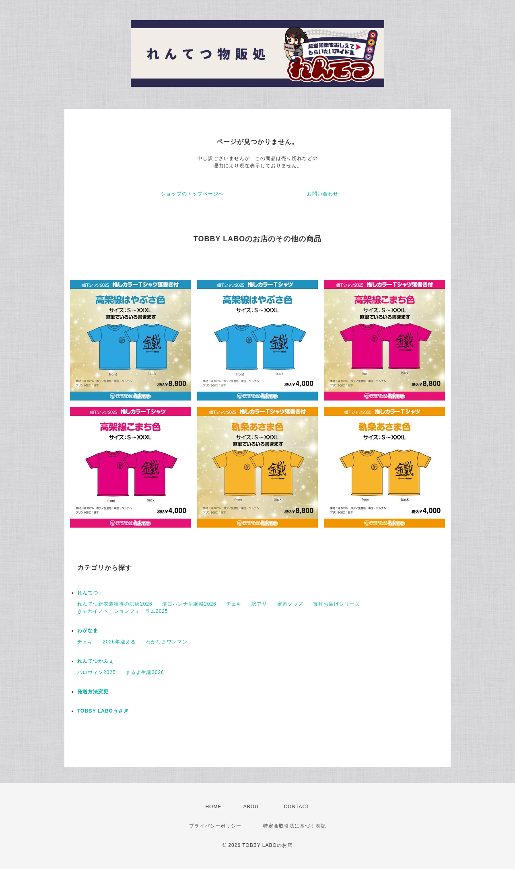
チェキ (234, 604)
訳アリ (259, 604)
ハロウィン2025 (96, 672)
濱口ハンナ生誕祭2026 (189, 604)
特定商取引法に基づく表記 (294, 826)
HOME (213, 806)
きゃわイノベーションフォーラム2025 (122, 611)
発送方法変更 (93, 691)
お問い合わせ (322, 194)
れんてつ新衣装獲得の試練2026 (114, 604)
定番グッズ (290, 604)
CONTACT (296, 806)
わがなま (87, 630)
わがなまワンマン (166, 642)
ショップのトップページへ (192, 194)
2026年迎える (119, 642)
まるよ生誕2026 (145, 672)
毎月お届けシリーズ (336, 604)
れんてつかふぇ (95, 661)
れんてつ (87, 593)
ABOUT (252, 806)
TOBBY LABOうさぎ (103, 711)
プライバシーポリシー (215, 826)
